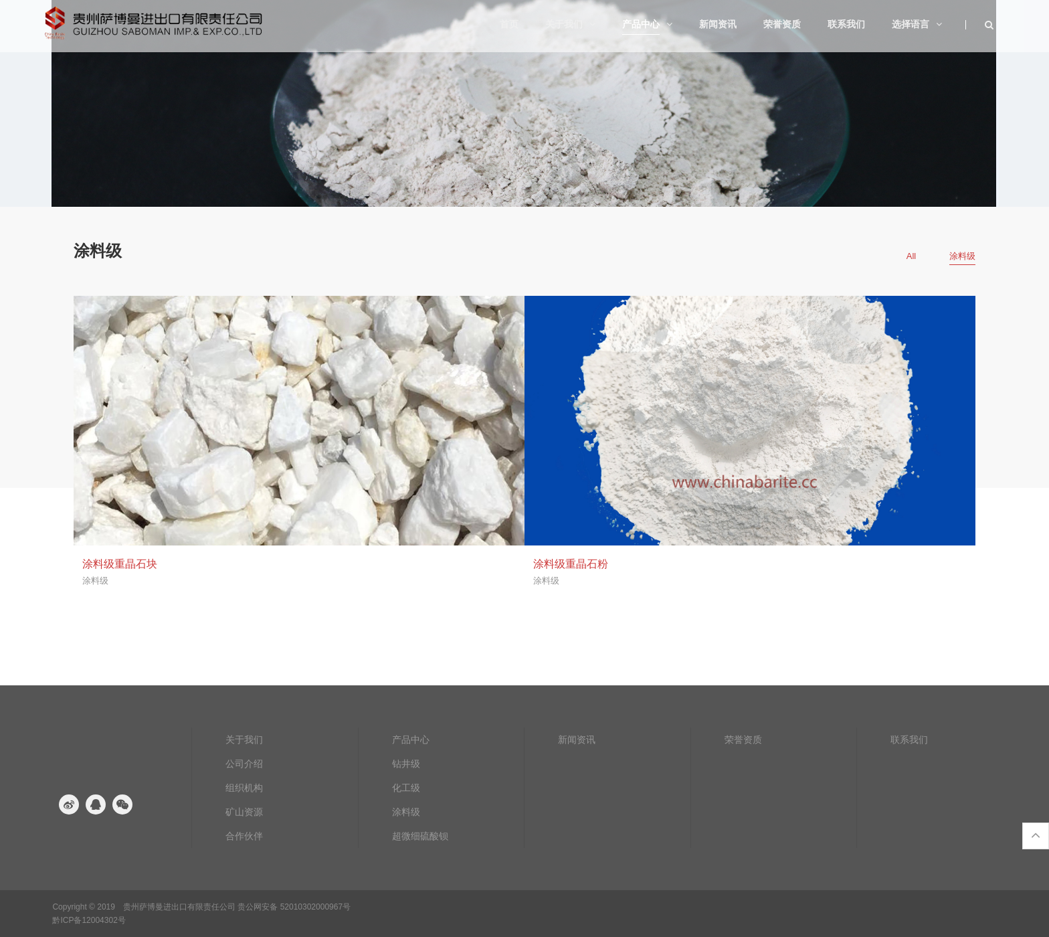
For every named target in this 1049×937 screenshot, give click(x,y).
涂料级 (406, 811)
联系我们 (909, 739)
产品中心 (411, 739)
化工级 (406, 787)
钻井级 (406, 763)
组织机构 (244, 787)
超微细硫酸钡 (420, 836)
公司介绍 (244, 763)
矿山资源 (244, 811)
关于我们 (244, 739)
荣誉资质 (743, 739)
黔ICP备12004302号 (88, 920)
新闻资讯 (576, 739)
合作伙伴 (244, 836)
